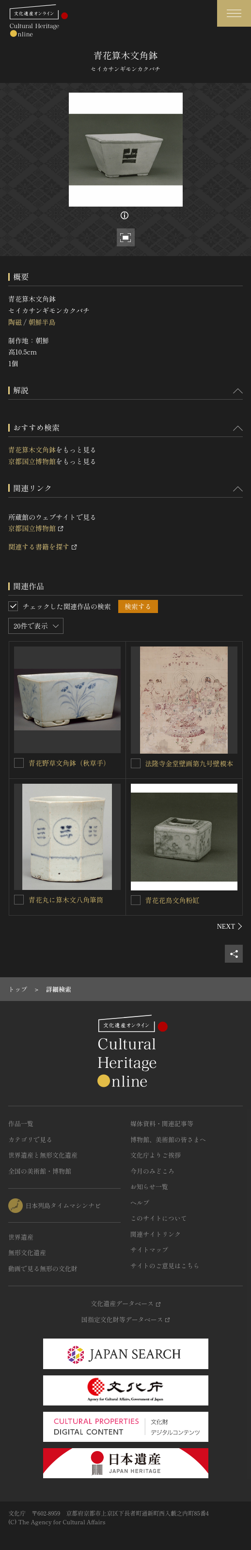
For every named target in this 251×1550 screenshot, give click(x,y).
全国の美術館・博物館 (39, 1171)
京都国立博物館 (32, 461)
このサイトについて (158, 1218)
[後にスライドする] (230, 926)
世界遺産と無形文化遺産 (43, 1155)
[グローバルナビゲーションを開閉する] (234, 13)
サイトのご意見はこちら (165, 1265)
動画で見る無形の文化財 (43, 1268)
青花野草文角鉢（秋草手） (69, 763)
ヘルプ (139, 1202)
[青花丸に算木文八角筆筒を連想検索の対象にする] (19, 899)
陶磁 (15, 322)
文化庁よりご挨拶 (155, 1155)
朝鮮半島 (41, 322)
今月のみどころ (152, 1171)
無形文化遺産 (27, 1252)
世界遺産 (20, 1237)
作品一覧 (20, 1123)
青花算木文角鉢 (32, 449)
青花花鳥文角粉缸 (172, 900)
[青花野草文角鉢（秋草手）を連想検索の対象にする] (19, 763)
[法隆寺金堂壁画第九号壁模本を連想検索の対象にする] (136, 763)
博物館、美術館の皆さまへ (168, 1139)
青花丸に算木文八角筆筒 (66, 899)
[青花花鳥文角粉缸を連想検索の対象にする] (136, 900)
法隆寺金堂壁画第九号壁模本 (189, 763)
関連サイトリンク (155, 1234)
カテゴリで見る (30, 1139)
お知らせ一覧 (149, 1186)
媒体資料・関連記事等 (161, 1123)
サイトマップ (149, 1249)
